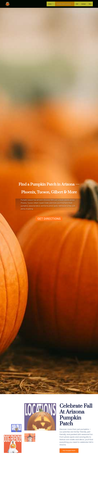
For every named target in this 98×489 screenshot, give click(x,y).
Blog (90, 4)
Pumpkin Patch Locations (65, 4)
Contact (83, 4)
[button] (49, 217)
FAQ (77, 4)
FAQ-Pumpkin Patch (69, 450)
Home (51, 4)
